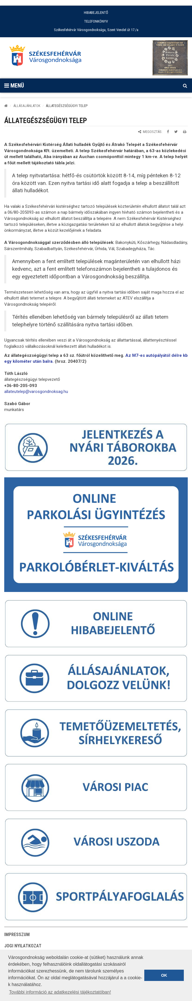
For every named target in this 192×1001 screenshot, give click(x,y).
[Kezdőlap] (6, 106)
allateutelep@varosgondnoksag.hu (36, 391)
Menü (14, 85)
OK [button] (164, 975)
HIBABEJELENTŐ (96, 12)
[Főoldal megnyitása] (48, 57)
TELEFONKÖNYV (96, 21)
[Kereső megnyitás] (185, 85)
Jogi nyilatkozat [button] (23, 945)
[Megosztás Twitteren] (176, 132)
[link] (36, 391)
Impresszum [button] (17, 934)
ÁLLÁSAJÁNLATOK (26, 106)
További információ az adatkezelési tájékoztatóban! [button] (60, 992)
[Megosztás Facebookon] (168, 132)
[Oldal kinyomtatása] (184, 132)
